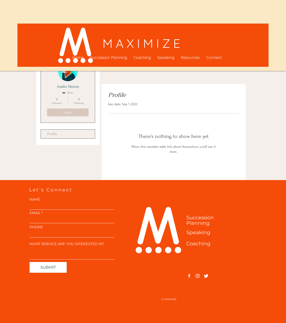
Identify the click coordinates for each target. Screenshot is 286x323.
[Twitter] (206, 275)
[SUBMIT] (48, 267)
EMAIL (35, 213)
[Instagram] (197, 275)
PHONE (36, 227)
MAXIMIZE (143, 43)
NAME (34, 199)
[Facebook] (189, 275)
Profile (52, 134)
